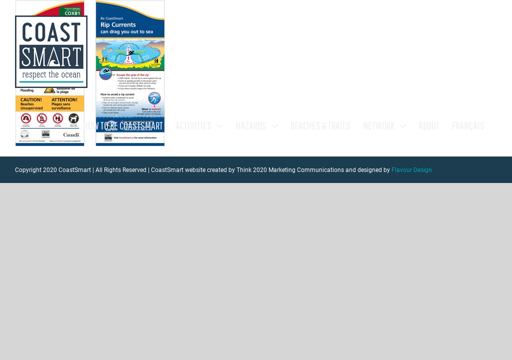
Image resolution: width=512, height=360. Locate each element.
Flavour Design (412, 170)
